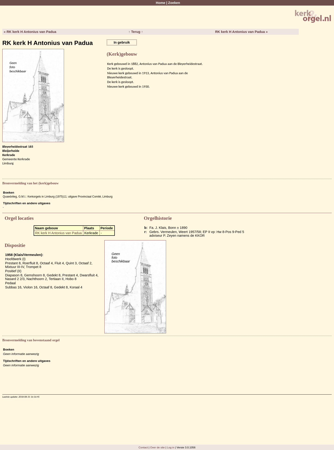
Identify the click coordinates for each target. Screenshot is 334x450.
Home (160, 3)
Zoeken (174, 3)
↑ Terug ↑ (135, 32)
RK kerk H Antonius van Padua (58, 233)
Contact (143, 447)
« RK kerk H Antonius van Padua (30, 32)
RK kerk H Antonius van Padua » (241, 32)
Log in (170, 447)
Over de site (157, 447)
